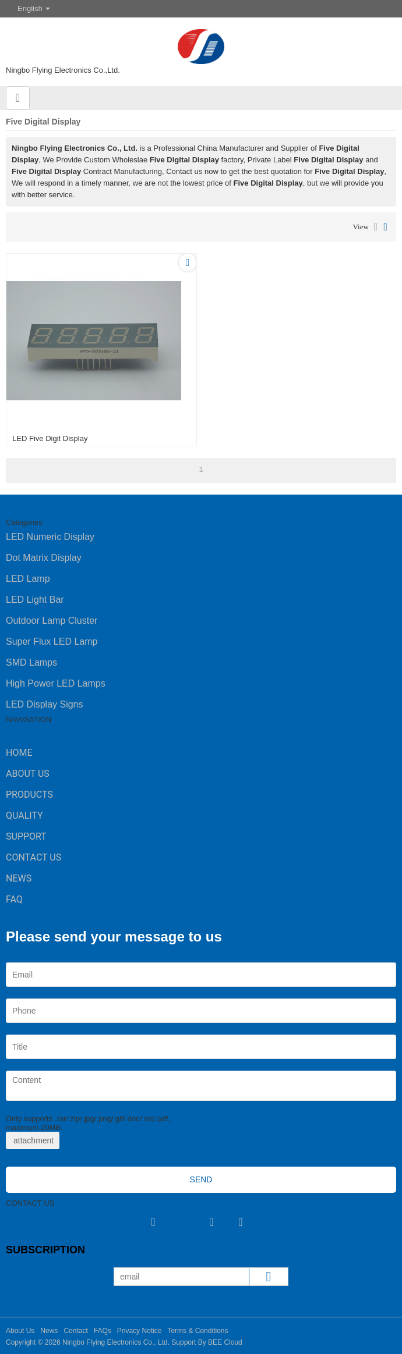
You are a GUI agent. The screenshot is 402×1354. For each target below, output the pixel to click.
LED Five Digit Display (49, 438)
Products (29, 794)
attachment (33, 1140)
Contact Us (33, 857)
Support (26, 836)
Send (201, 1179)
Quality (24, 815)
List (376, 227)
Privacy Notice (139, 1331)
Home (19, 752)
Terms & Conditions (197, 1331)
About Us (28, 773)
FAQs (102, 1331)
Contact (75, 1331)
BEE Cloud (225, 1342)
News (18, 878)
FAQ (14, 899)
